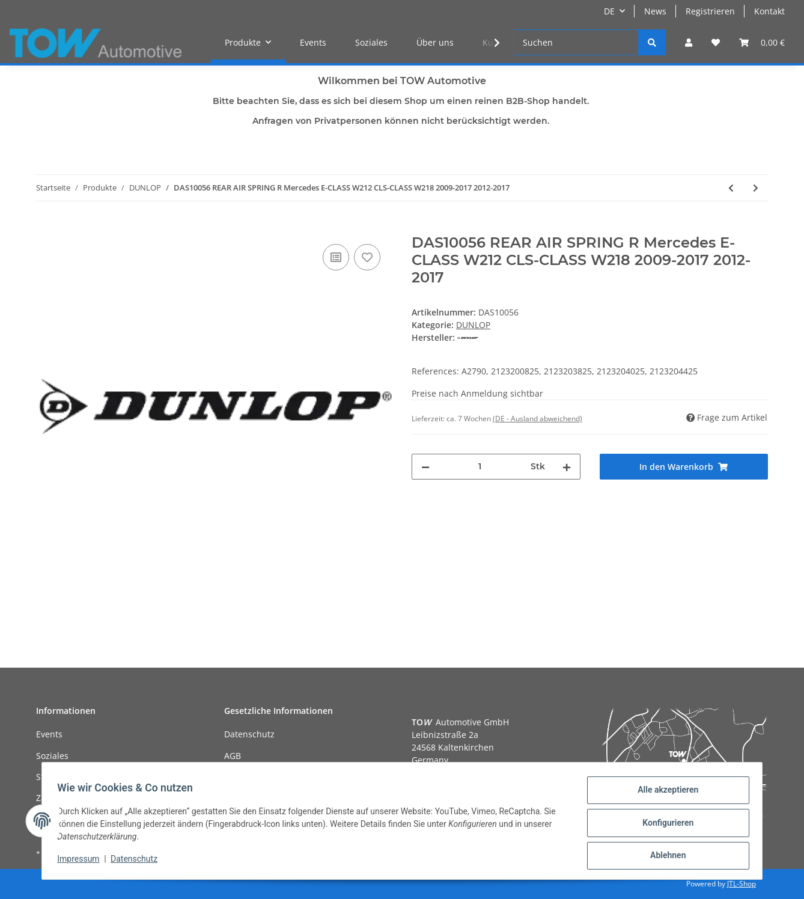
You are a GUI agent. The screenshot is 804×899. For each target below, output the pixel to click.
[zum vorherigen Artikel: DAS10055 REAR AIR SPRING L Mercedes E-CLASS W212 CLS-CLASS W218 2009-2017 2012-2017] (731, 188)
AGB (232, 755)
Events (313, 42)
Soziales (371, 42)
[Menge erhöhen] (566, 466)
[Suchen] (576, 42)
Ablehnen (663, 856)
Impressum (82, 862)
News (655, 11)
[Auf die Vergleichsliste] (336, 257)
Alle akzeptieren (663, 794)
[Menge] (480, 466)
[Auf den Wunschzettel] (367, 257)
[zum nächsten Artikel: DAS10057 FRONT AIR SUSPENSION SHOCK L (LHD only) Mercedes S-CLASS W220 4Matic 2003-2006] (755, 188)
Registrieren (710, 11)
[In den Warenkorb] (45, 227)
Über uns (435, 42)
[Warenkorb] (761, 42)
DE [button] (609, 11)
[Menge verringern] (425, 466)
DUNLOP (473, 325)
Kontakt (769, 11)
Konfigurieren (663, 825)
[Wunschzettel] (715, 42)
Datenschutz (249, 734)
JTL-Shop (741, 884)
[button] (688, 42)
